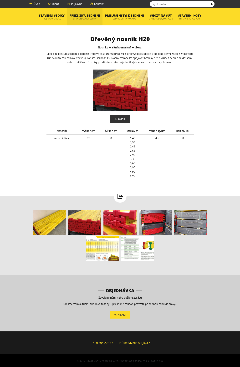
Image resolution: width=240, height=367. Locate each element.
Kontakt (97, 4)
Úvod (34, 4)
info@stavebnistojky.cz (134, 343)
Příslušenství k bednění (124, 17)
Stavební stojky (52, 17)
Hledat (211, 4)
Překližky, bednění (85, 17)
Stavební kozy (189, 17)
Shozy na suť (161, 17)
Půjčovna (74, 4)
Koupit (120, 119)
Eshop (53, 4)
